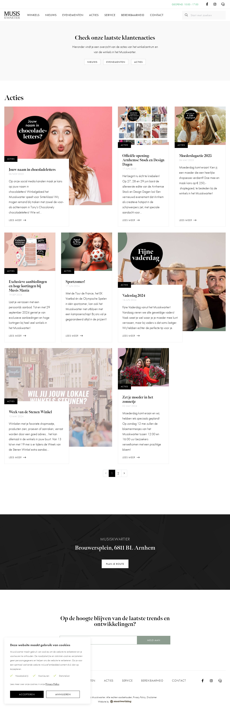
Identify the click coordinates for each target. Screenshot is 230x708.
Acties (94, 15)
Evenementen (72, 15)
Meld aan (153, 640)
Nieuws (51, 15)
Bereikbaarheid (132, 15)
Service (110, 15)
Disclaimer (152, 697)
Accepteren (27, 694)
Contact (157, 15)
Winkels (33, 15)
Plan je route (115, 563)
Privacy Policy (139, 697)
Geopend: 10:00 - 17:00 (185, 4)
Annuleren (63, 694)
